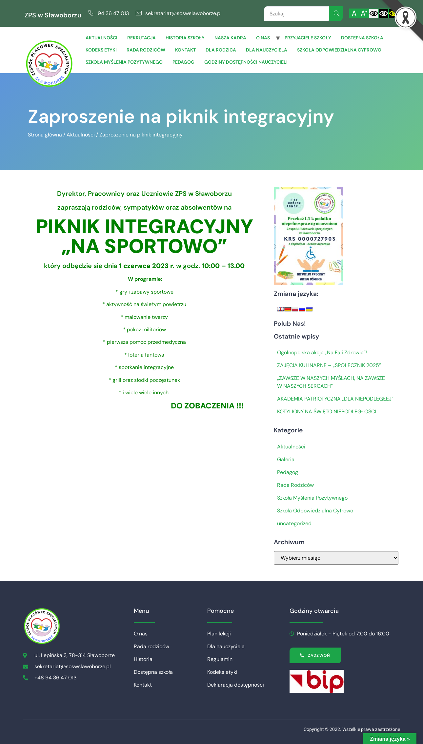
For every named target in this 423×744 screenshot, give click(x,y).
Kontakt (185, 50)
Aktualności (101, 38)
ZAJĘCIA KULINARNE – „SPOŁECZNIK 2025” (329, 365)
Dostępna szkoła (362, 38)
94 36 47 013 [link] (113, 13)
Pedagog (183, 62)
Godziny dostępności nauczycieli (246, 62)
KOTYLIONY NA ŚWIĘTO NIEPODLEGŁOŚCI (326, 411)
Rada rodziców (146, 50)
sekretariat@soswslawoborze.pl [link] (183, 13)
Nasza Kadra (230, 38)
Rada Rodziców (295, 485)
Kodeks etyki (101, 50)
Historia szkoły (185, 38)
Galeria (285, 459)
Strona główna (45, 134)
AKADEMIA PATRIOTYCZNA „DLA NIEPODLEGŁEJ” (335, 398)
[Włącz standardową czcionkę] (354, 13)
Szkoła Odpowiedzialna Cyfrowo (339, 50)
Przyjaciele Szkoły (308, 38)
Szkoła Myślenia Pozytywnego (124, 62)
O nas (263, 38)
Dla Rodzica (221, 50)
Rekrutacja (141, 38)
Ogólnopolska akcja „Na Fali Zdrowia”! (322, 352)
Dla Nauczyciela (266, 50)
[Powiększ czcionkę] (364, 13)
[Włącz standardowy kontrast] (374, 13)
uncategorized (294, 523)
